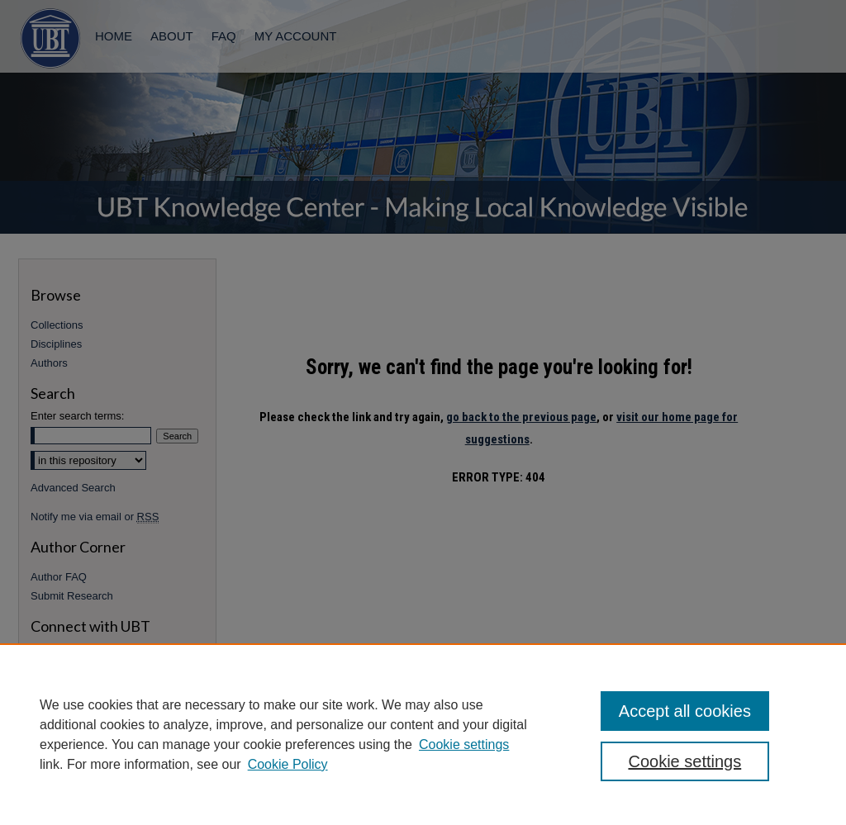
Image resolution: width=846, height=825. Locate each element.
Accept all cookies (685, 711)
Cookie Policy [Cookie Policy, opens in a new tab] (288, 764)
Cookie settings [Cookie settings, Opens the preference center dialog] (684, 761)
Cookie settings (464, 744)
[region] (423, 734)
